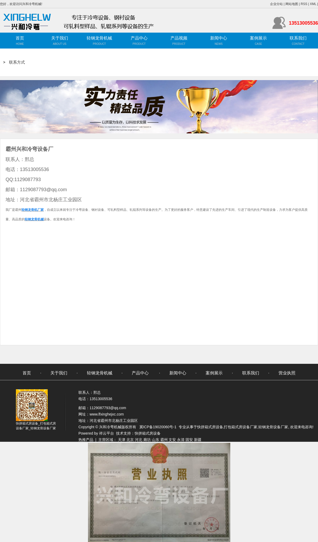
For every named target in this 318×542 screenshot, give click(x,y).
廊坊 (147, 440)
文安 (172, 440)
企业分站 (276, 4)
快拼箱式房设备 (210, 427)
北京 (130, 440)
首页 (20, 38)
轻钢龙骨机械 (99, 38)
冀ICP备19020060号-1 (157, 427)
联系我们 (298, 38)
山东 (155, 440)
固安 (189, 440)
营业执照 (287, 373)
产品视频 (178, 38)
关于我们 (59, 38)
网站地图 (291, 4)
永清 (180, 440)
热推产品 (85, 440)
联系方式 (17, 62)
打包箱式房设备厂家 (240, 427)
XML (313, 4)
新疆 (197, 440)
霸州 (164, 440)
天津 (121, 440)
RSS (304, 4)
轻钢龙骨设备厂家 (273, 427)
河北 (138, 440)
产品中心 (139, 38)
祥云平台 (106, 433)
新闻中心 (218, 38)
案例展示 (258, 38)
